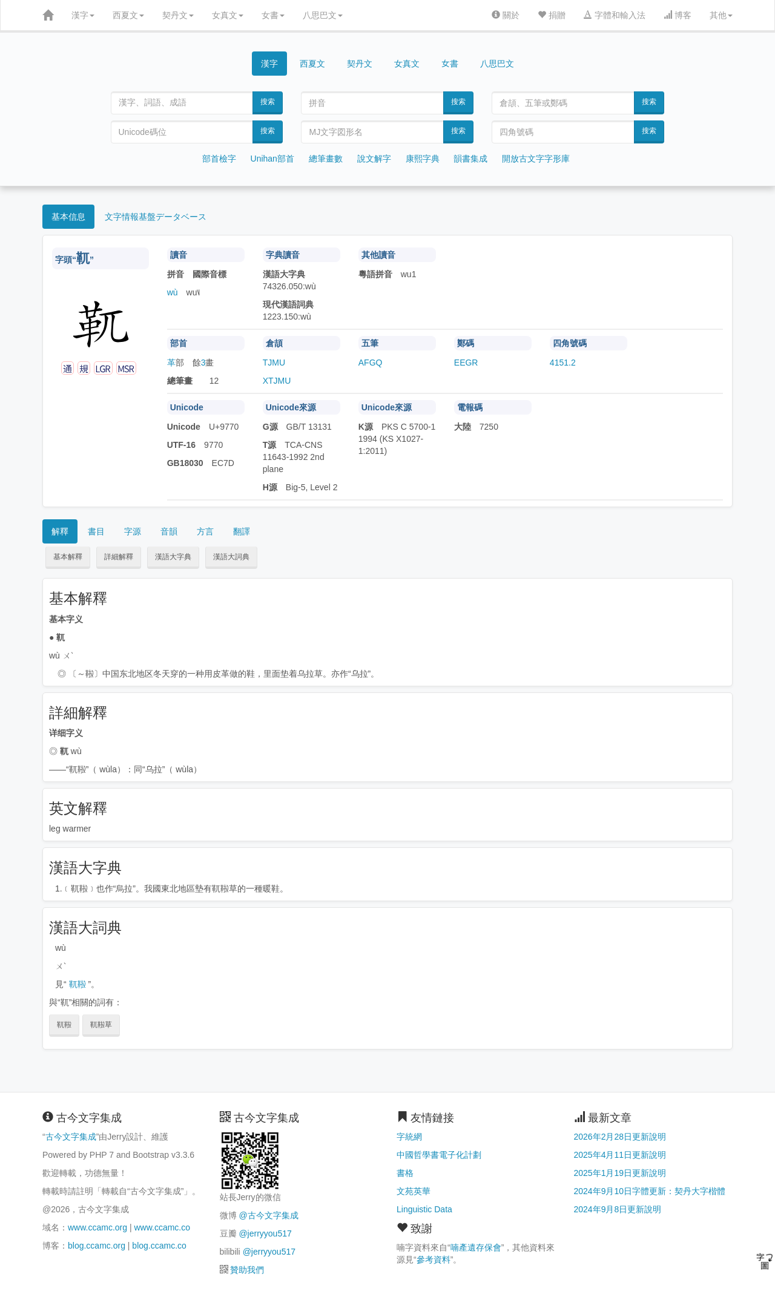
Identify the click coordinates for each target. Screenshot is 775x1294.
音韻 (168, 531)
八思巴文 (323, 15)
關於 (505, 15)
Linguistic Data (424, 1209)
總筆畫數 (326, 158)
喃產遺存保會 (475, 1247)
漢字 (82, 15)
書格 (405, 1173)
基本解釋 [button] (67, 557)
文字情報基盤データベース (155, 217)
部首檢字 (219, 158)
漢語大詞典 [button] (231, 557)
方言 (205, 531)
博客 (677, 15)
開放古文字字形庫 (536, 158)
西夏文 (128, 15)
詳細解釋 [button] (118, 557)
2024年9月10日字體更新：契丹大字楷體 (650, 1191)
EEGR (466, 362)
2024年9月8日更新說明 (618, 1209)
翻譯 (241, 531)
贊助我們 (247, 1270)
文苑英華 (413, 1191)
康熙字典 (423, 158)
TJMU (274, 362)
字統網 (409, 1136)
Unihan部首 (272, 158)
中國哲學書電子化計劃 (439, 1155)
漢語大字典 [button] (173, 557)
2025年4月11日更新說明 (620, 1155)
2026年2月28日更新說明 (620, 1136)
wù (172, 292)
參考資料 (433, 1259)
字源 (132, 531)
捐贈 (552, 15)
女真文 (227, 15)
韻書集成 (470, 158)
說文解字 (374, 158)
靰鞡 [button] (64, 1024)
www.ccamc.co (162, 1227)
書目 (96, 531)
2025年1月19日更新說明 (620, 1173)
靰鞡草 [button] (101, 1024)
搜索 (267, 101)
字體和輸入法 (614, 15)
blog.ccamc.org (96, 1245)
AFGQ (370, 362)
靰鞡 (77, 984)
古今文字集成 (70, 1136)
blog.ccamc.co (159, 1245)
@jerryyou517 (265, 1233)
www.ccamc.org (97, 1227)
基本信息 (68, 217)
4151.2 (563, 362)
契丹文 (178, 15)
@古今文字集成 (268, 1215)
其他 (721, 15)
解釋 (59, 531)
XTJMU (277, 381)
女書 (273, 15)
